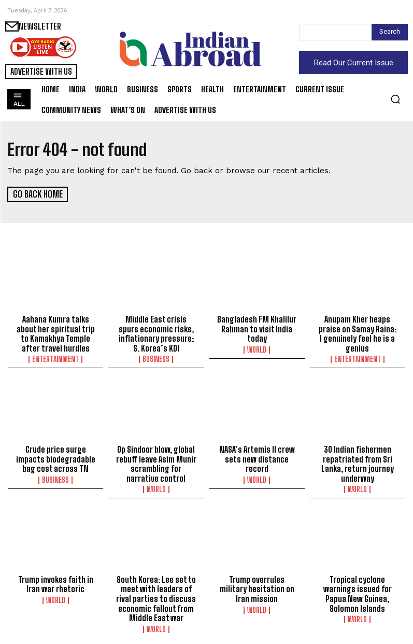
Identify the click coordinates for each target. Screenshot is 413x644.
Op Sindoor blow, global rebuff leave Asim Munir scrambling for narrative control (156, 461)
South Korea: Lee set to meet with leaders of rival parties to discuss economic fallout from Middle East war (156, 595)
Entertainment (55, 357)
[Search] (390, 32)
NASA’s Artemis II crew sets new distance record (257, 457)
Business (156, 357)
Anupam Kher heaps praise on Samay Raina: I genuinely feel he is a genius (357, 333)
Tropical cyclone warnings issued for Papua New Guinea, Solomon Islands (357, 590)
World (256, 348)
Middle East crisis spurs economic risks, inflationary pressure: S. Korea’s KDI (156, 333)
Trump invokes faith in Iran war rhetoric (55, 581)
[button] (395, 99)
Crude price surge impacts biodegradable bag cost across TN (55, 457)
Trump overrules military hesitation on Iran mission (257, 586)
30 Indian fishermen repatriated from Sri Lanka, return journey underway (357, 461)
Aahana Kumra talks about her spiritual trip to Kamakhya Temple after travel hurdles (56, 333)
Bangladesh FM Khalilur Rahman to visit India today (256, 328)
